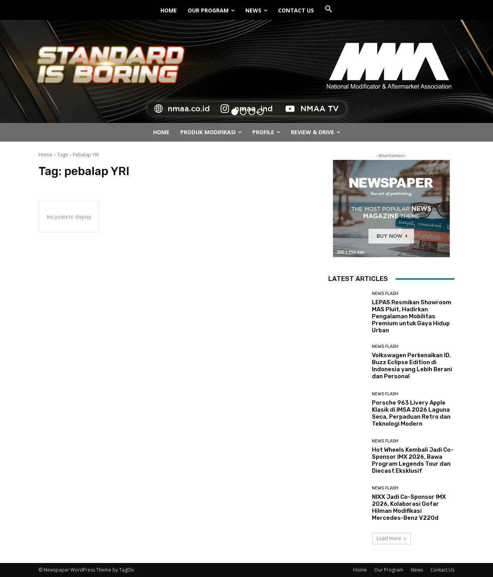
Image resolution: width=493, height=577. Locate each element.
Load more (392, 538)
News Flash (385, 293)
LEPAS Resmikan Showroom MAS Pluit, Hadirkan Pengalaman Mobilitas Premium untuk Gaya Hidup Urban (411, 316)
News (417, 569)
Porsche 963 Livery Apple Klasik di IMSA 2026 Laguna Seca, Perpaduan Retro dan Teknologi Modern (411, 413)
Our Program (388, 569)
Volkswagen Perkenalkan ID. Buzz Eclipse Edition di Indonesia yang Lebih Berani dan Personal (412, 366)
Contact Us (442, 569)
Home (45, 154)
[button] (328, 9)
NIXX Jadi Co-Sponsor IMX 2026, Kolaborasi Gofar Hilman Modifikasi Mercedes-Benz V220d (409, 507)
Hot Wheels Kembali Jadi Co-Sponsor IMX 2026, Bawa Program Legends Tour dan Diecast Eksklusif (412, 460)
